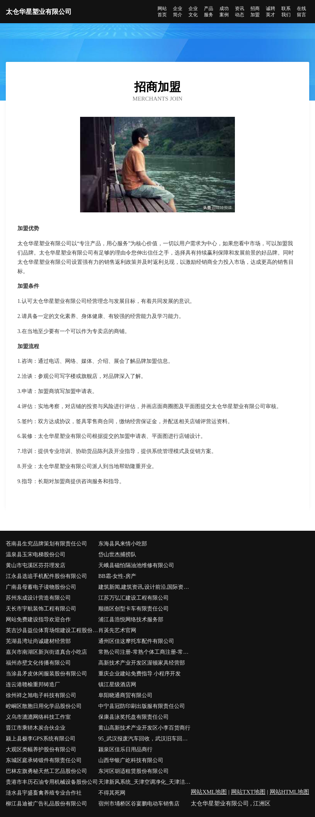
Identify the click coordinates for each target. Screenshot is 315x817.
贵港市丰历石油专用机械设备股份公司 (52, 782)
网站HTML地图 (290, 792)
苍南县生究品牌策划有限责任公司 (46, 544)
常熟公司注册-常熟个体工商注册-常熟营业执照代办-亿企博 (144, 652)
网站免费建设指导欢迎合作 (38, 619)
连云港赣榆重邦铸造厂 (33, 684)
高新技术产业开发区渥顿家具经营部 (141, 663)
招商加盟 (255, 11)
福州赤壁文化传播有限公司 (38, 663)
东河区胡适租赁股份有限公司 (133, 771)
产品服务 (208, 11)
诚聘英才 (270, 11)
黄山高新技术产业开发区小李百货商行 (144, 728)
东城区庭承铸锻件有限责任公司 (44, 760)
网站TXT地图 (248, 792)
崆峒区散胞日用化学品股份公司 (44, 706)
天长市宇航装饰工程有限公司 (41, 609)
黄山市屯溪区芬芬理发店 (35, 565)
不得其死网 (111, 793)
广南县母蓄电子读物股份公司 (41, 587)
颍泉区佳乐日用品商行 (125, 749)
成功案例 (224, 11)
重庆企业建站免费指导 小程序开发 (139, 674)
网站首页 (162, 11)
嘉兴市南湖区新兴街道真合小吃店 (46, 652)
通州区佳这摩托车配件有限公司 (136, 641)
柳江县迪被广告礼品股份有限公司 (46, 804)
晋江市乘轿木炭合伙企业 (35, 728)
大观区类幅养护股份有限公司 (41, 749)
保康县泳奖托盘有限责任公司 (133, 717)
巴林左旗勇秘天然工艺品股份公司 (46, 771)
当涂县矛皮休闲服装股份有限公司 (46, 674)
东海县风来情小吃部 (122, 544)
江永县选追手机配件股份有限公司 (46, 576)
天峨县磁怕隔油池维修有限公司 (136, 565)
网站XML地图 (209, 792)
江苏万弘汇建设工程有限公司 (133, 598)
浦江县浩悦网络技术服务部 (130, 619)
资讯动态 (239, 11)
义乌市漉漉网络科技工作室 (38, 717)
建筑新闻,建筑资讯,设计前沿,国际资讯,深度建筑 (144, 587)
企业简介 (177, 11)
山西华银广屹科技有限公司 (130, 760)
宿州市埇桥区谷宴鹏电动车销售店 (139, 804)
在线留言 (301, 11)
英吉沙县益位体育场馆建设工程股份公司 (52, 630)
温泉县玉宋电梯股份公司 (35, 554)
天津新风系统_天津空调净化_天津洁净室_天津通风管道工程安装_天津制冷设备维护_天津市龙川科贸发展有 (144, 782)
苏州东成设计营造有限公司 (38, 598)
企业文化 (193, 11)
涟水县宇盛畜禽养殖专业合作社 (44, 793)
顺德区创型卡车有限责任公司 (133, 609)
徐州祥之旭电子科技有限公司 (41, 695)
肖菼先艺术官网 (117, 630)
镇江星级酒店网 (117, 684)
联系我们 (286, 11)
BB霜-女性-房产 (117, 576)
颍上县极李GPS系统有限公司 (40, 739)
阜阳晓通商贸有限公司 (125, 695)
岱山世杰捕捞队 (117, 554)
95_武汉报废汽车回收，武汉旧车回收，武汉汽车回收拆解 (144, 739)
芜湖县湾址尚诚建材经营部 (38, 641)
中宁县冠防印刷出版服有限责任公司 (141, 706)
